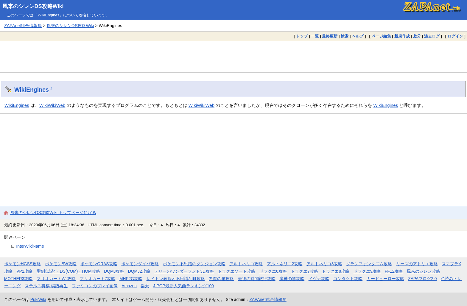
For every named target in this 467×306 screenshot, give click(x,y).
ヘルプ (357, 36)
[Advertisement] (233, 56)
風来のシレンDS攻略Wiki (33, 6)
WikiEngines (31, 89)
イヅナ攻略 (319, 278)
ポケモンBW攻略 (61, 263)
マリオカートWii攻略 (56, 278)
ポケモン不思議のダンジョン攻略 (194, 263)
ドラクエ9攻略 (367, 271)
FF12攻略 (394, 271)
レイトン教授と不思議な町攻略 (176, 278)
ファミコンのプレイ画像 (95, 285)
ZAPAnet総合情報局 (23, 25)
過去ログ (432, 36)
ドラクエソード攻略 (236, 271)
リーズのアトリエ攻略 (417, 263)
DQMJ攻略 (114, 271)
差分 (417, 36)
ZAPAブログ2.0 (422, 278)
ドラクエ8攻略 (335, 271)
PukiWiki (38, 299)
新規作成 (402, 36)
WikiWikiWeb (52, 105)
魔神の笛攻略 (291, 278)
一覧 (315, 36)
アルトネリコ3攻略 (324, 263)
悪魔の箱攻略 (221, 278)
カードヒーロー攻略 (385, 278)
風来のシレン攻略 (423, 271)
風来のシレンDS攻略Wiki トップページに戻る (53, 212)
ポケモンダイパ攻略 (140, 263)
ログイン (455, 36)
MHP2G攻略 (130, 278)
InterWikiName (30, 246)
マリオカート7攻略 (98, 278)
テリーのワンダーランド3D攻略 (184, 271)
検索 (344, 36)
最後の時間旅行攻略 (256, 278)
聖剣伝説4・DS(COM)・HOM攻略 (68, 271)
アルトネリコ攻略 (246, 263)
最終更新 (329, 36)
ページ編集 (381, 36)
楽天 (145, 285)
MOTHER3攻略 (18, 278)
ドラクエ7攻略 (304, 271)
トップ (302, 36)
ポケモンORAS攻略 (98, 263)
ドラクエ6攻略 (273, 271)
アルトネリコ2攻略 (285, 263)
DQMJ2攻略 (139, 271)
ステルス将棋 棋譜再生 (46, 285)
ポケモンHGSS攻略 (22, 263)
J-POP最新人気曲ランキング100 (183, 285)
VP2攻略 (24, 271)
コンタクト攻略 (347, 278)
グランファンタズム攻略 (369, 263)
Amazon (129, 285)
